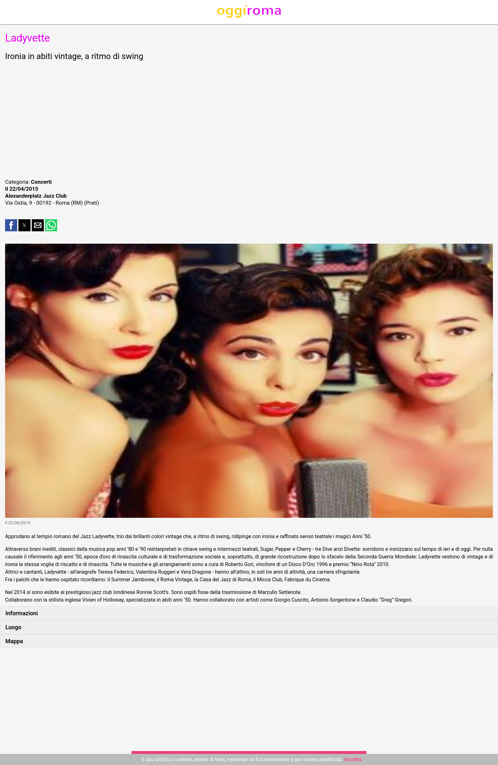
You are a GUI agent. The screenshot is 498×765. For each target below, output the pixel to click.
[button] (11, 225)
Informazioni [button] (21, 613)
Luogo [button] (13, 627)
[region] (249, 118)
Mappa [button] (14, 641)
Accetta (352, 759)
